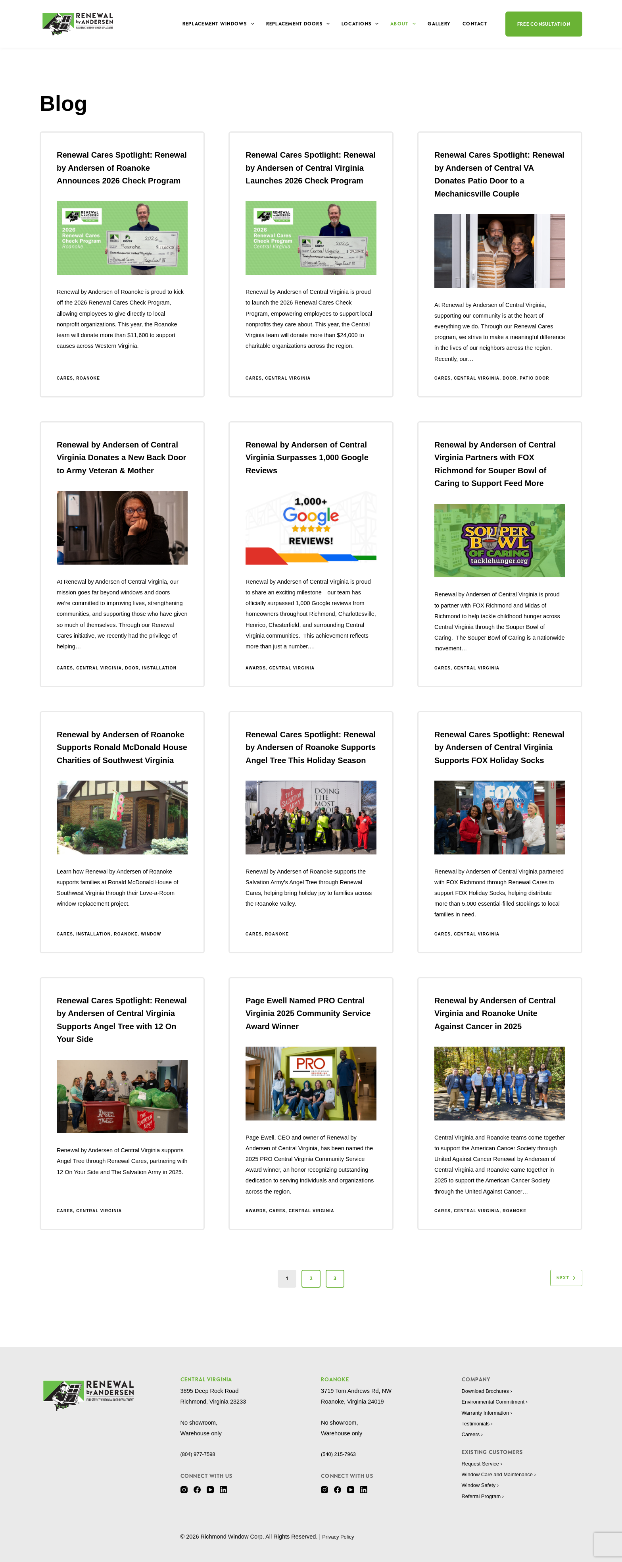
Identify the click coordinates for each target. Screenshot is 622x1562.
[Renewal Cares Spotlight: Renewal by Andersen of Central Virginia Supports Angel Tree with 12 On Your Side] (122, 1097)
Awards (256, 668)
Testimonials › (479, 1423)
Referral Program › (485, 1496)
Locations (362, 24)
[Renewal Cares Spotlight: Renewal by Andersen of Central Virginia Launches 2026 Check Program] (311, 238)
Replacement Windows (219, 24)
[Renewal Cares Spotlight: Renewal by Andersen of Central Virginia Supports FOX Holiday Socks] (499, 817)
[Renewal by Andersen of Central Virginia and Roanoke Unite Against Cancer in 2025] (499, 1083)
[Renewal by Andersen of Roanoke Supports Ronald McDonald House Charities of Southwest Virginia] (122, 817)
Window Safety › (483, 1485)
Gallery (439, 24)
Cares (65, 378)
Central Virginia (288, 378)
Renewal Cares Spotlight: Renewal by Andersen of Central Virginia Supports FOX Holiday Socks (499, 747)
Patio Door (534, 378)
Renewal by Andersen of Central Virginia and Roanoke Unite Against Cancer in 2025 (495, 1013)
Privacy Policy (340, 1536)
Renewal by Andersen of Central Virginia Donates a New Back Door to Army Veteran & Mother (121, 457)
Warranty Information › (490, 1413)
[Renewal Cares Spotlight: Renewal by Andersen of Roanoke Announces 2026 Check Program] (122, 238)
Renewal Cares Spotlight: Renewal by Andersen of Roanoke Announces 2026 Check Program (122, 167)
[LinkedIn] (223, 1489)
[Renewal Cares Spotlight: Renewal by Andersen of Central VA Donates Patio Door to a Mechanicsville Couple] (499, 251)
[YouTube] (210, 1489)
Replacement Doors (299, 24)
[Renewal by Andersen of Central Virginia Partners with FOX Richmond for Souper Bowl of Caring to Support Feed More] (499, 541)
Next (563, 1278)
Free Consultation (543, 24)
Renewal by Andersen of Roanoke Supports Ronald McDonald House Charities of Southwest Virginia (122, 747)
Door (509, 378)
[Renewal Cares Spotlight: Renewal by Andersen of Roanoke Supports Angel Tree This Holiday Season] (311, 817)
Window (151, 934)
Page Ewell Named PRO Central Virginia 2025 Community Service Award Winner (308, 1013)
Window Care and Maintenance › (503, 1474)
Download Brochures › (490, 1391)
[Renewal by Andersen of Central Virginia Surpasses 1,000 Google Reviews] (311, 528)
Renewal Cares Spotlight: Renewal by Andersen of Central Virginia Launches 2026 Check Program (311, 167)
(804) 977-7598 (200, 1454)
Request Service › (484, 1463)
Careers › (474, 1434)
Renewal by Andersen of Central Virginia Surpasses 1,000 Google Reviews (307, 457)
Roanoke (88, 378)
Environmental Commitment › (499, 1401)
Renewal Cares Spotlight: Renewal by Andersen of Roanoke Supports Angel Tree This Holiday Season (311, 747)
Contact (475, 24)
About (404, 24)
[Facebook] (197, 1489)
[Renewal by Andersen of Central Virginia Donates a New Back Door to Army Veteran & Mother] (122, 528)
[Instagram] (184, 1489)
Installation (159, 668)
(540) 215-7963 (340, 1454)
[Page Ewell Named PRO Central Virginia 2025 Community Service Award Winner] (311, 1083)
